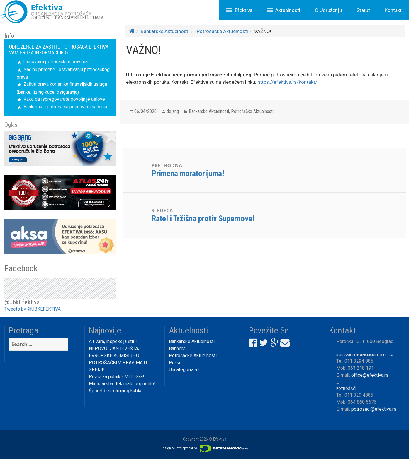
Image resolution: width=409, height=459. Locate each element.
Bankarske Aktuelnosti (165, 31)
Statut (363, 10)
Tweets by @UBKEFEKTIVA (32, 309)
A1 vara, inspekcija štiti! (113, 341)
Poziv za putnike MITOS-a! (116, 376)
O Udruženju (328, 10)
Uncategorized (184, 369)
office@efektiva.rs (369, 375)
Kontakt (393, 10)
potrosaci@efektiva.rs (373, 409)
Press (175, 362)
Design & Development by (205, 448)
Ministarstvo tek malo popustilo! (122, 383)
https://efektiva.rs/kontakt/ (287, 82)
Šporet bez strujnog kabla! (116, 390)
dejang (173, 111)
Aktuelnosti (287, 10)
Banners (177, 348)
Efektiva (243, 10)
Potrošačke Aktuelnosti (222, 31)
